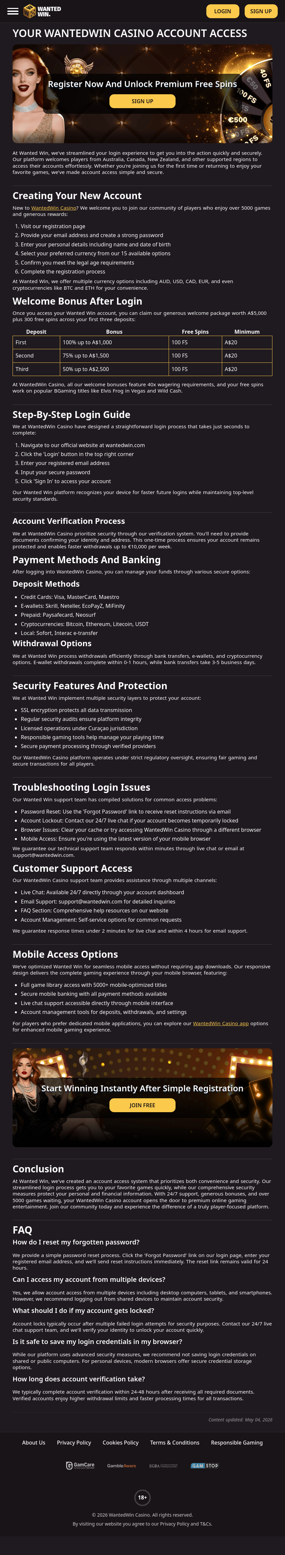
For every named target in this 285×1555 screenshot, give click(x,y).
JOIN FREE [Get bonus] (142, 1119)
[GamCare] (80, 1484)
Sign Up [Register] (261, 11)
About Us (33, 1461)
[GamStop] (205, 1484)
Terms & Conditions (174, 1461)
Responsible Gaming (237, 1461)
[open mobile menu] (13, 11)
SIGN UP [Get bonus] (142, 105)
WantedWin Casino (53, 217)
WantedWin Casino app (221, 1033)
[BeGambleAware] (121, 1484)
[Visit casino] (142, 98)
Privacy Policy (74, 1461)
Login (222, 11)
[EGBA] (163, 1484)
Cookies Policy (121, 1461)
